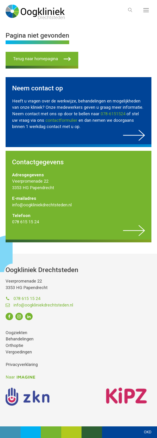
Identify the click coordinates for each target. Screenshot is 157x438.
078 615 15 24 (27, 298)
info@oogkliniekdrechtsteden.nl (43, 305)
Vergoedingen (19, 351)
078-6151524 (113, 113)
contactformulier (61, 120)
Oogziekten (16, 332)
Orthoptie (14, 345)
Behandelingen (20, 338)
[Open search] (130, 10)
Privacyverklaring (22, 364)
